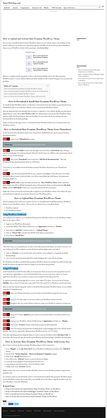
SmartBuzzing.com (12, 2)
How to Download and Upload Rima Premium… (41, 56)
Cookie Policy (21, 411)
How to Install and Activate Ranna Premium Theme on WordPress (29, 394)
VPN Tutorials (56, 8)
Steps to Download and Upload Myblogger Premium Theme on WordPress (32, 391)
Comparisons (24, 8)
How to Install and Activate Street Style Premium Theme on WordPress (31, 396)
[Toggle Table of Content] (46, 86)
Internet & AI (37, 8)
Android (7, 8)
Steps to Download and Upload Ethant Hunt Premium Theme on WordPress (33, 389)
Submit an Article (47, 411)
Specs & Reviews (69, 8)
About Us (5, 411)
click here (24, 382)
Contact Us (27, 264)
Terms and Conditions (59, 411)
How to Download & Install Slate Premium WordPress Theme (23, 89)
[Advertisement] (46, 22)
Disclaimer (29, 411)
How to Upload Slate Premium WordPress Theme (19, 94)
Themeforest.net (9, 107)
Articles (15, 8)
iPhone (46, 8)
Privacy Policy (37, 411)
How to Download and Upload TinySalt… (40, 63)
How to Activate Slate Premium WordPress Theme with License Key (24, 96)
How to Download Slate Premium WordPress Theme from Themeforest (26, 91)
